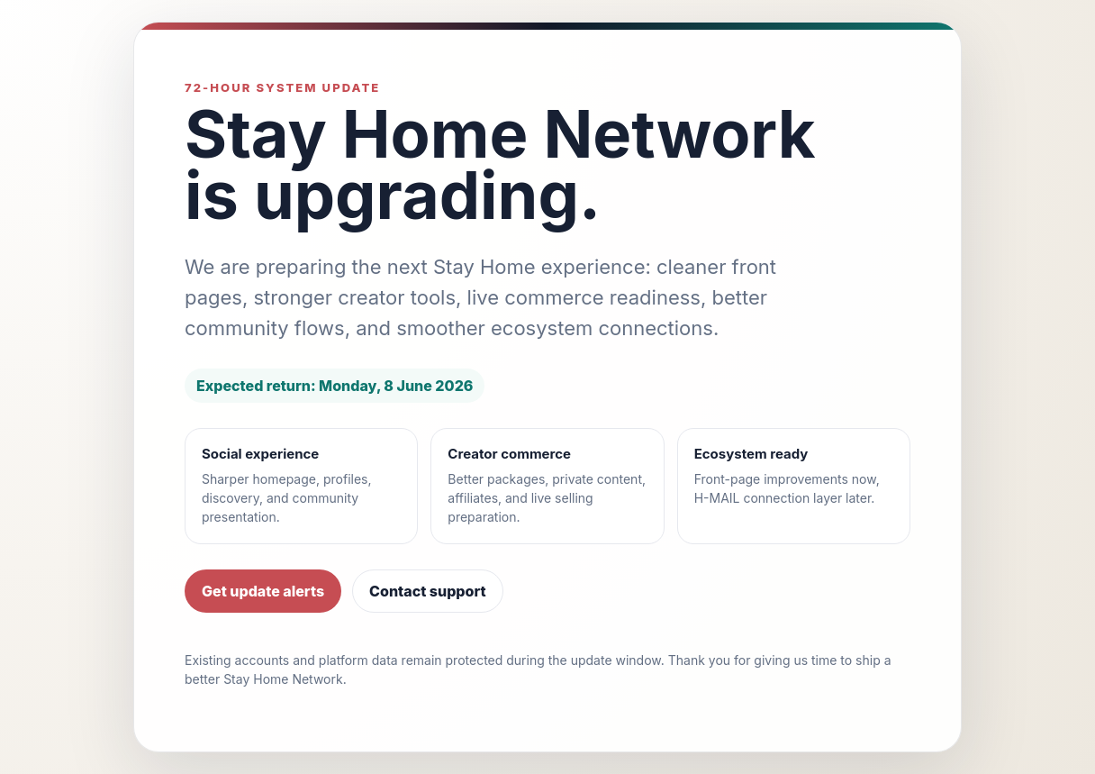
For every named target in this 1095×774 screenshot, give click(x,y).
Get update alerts (263, 591)
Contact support (427, 591)
